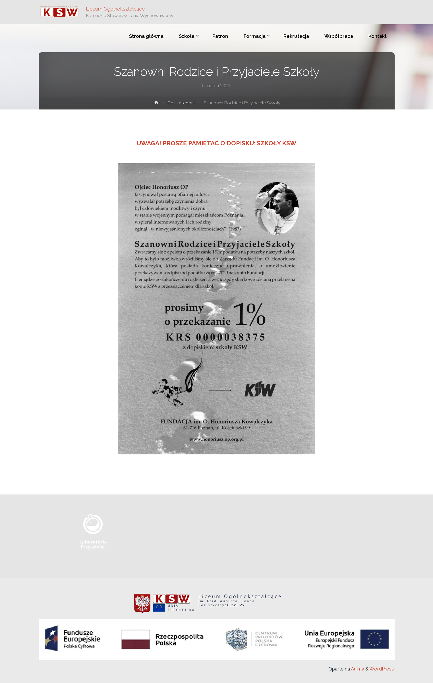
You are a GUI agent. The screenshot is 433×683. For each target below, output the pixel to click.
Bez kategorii (181, 102)
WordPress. (382, 669)
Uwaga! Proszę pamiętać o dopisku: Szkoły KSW (216, 143)
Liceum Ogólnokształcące (115, 9)
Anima (357, 669)
